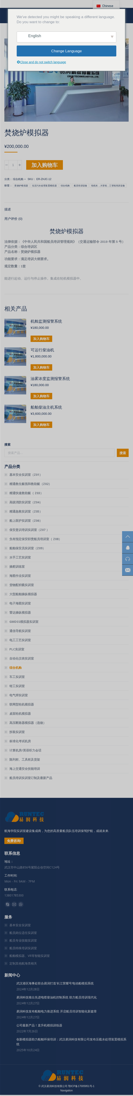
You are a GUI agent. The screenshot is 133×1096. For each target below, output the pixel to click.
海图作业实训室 (20, 576)
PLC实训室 (16, 649)
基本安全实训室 (20, 925)
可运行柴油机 (42, 350)
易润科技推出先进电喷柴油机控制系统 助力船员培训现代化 (56, 997)
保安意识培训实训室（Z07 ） (29, 530)
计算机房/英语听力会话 (25, 750)
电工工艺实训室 (20, 640)
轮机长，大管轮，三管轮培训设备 (108, 185)
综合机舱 (18, 179)
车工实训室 (17, 677)
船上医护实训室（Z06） (25, 520)
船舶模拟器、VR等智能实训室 (29, 956)
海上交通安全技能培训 (24, 769)
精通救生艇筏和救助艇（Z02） (30, 484)
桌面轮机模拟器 (20, 713)
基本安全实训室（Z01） (25, 475)
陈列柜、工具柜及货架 (24, 759)
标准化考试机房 (20, 741)
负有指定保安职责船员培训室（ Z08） (35, 539)
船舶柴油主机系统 (46, 407)
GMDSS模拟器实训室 (23, 622)
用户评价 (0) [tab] (13, 219)
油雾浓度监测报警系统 (50, 378)
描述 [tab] (7, 209)
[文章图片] (8, 985)
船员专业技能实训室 (23, 940)
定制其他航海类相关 (23, 963)
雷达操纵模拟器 (20, 612)
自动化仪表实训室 (21, 658)
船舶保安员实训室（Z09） (27, 548)
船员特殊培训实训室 (23, 948)
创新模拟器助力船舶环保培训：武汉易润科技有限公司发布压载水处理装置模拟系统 (71, 1041)
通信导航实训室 (20, 631)
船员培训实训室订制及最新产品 (30, 778)
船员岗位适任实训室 (23, 933)
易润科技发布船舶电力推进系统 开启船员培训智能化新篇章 (56, 1011)
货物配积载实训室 (21, 585)
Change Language (66, 51)
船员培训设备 (80, 185)
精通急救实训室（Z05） (25, 511)
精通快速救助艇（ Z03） (26, 493)
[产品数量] (13, 165)
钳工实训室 (17, 686)
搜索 (7, 444)
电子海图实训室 (20, 603)
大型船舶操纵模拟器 (23, 594)
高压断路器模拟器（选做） (27, 723)
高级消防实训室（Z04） (25, 502)
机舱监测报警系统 (46, 321)
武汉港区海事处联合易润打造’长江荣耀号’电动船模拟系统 (55, 983)
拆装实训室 (17, 732)
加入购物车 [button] (41, 338)
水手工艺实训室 (20, 557)
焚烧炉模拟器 (21, 185)
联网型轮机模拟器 (21, 704)
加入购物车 (44, 164)
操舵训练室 (17, 566)
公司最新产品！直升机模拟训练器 (39, 1025)
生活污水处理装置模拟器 (44, 185)
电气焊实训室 (18, 695)
